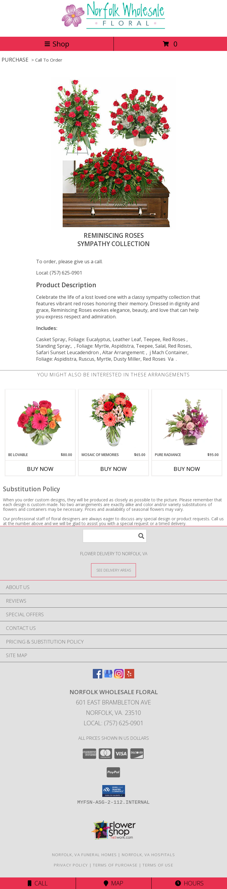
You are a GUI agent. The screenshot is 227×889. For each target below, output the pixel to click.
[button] (113, 791)
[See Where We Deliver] (113, 570)
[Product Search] (115, 536)
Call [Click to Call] (38, 883)
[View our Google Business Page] (108, 676)
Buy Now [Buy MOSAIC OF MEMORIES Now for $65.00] (113, 469)
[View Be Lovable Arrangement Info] (40, 421)
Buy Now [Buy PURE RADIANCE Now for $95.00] (187, 469)
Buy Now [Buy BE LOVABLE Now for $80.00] (40, 469)
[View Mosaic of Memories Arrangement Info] (113, 421)
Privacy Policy (71, 865)
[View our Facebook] (97, 676)
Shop (56, 44)
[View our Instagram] (119, 676)
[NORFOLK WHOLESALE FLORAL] (113, 28)
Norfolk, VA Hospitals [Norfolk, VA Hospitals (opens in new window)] (148, 854)
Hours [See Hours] (189, 883)
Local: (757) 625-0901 (59, 272)
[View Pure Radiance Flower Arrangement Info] (187, 420)
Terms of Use (157, 865)
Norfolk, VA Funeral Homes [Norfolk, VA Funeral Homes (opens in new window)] (84, 854)
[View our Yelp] (129, 676)
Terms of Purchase (115, 865)
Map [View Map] (113, 883)
